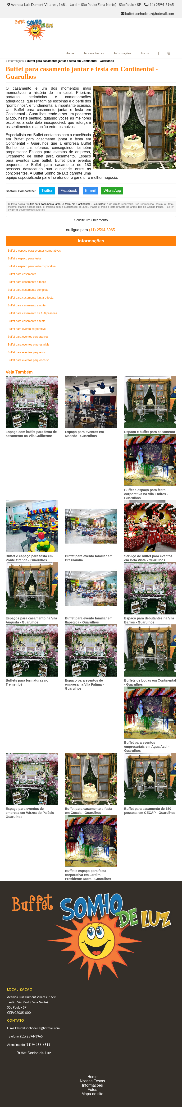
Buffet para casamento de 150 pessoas (32, 313)
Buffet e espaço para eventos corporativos (34, 250)
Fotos (145, 53)
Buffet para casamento (22, 274)
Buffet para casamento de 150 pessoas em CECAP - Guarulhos (149, 811)
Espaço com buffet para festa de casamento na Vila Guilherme (31, 434)
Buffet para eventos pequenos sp (28, 360)
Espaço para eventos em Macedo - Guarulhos (84, 434)
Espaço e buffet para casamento (149, 432)
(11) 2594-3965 (161, 4)
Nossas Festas (94, 53)
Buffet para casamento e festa (27, 321)
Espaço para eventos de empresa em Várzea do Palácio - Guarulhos (31, 813)
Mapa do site (92, 1094)
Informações (122, 53)
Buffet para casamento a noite (27, 305)
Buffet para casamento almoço (27, 282)
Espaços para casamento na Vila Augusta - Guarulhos (31, 620)
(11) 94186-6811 (38, 1045)
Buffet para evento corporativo (27, 329)
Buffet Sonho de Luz (34, 1053)
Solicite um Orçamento (91, 220)
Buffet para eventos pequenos (27, 352)
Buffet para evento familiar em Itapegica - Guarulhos (89, 620)
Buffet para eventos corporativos (28, 336)
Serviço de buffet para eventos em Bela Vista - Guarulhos (148, 558)
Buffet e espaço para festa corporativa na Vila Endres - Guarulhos (146, 494)
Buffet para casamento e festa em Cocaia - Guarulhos (88, 811)
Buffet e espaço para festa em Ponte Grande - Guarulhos (29, 558)
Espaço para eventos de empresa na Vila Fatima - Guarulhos (84, 684)
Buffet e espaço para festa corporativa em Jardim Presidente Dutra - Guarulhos (88, 875)
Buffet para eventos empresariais (28, 344)
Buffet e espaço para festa (24, 258)
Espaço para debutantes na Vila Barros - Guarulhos (149, 620)
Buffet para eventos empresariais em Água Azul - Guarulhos (146, 746)
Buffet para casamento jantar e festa (30, 297)
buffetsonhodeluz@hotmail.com (149, 13)
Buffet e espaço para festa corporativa (32, 266)
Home (70, 53)
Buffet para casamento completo (28, 289)
